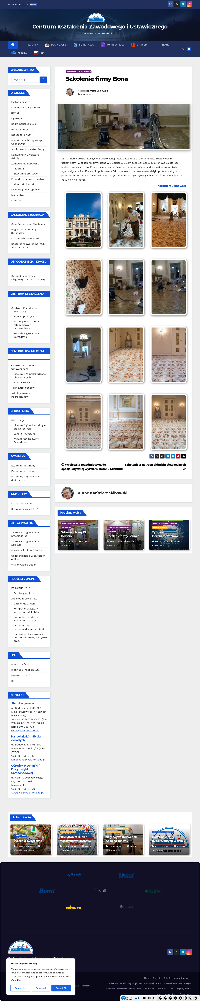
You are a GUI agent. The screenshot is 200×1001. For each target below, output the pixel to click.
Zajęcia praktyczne (25, 316)
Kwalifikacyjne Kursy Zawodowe (167, 519)
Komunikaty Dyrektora (163, 832)
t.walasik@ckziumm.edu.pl (27, 792)
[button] (183, 48)
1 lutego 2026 (163, 846)
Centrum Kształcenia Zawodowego (173, 983)
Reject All (41, 988)
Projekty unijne (183, 989)
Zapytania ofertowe (26, 173)
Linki (171, 989)
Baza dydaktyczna (22, 129)
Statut (15, 112)
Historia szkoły (20, 101)
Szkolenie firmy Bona (97, 78)
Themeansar (86, 986)
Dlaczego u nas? (21, 134)
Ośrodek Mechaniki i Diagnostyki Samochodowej (130, 983)
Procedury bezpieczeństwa (28, 179)
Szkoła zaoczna (160, 527)
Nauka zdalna (170, 994)
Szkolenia (66, 527)
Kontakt (16, 200)
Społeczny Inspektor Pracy (27, 149)
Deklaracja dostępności (25, 189)
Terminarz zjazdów (23, 387)
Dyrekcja (16, 118)
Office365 (142, 45)
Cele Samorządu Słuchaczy (28, 224)
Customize (20, 988)
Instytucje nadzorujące (25, 669)
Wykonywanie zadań (23, 564)
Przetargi (19, 168)
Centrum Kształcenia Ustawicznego (123, 989)
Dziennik (32, 45)
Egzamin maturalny (23, 465)
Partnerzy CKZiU (21, 675)
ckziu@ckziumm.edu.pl (25, 730)
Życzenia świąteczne (28, 841)
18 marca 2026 (71, 846)
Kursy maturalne (21, 503)
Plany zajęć (58, 45)
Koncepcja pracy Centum (26, 107)
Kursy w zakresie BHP (24, 508)
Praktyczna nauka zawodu (79, 72)
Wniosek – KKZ (115, 45)
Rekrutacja (86, 45)
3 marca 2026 (117, 846)
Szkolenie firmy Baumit (123, 536)
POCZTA (22, 53)
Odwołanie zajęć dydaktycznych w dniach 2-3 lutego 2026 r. (169, 841)
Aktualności (20, 836)
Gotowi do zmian (24, 603)
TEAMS (165, 45)
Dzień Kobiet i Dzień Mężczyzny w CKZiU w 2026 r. (75, 841)
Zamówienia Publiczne (25, 163)
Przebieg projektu (24, 593)
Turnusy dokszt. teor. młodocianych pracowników (27, 325)
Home (147, 978)
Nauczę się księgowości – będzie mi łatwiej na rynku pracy (30, 637)
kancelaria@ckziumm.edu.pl (28, 759)
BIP (42, 53)
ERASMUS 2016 (20, 588)
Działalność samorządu (25, 238)
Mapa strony (19, 195)
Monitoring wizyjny (25, 184)
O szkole (157, 978)
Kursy (158, 994)
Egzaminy (161, 989)
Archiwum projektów (24, 598)
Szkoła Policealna (24, 382)
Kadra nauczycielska (24, 123)
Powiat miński (20, 664)
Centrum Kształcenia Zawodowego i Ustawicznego (100, 26)
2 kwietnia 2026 (26, 846)
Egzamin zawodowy (23, 471)
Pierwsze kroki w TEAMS (26, 550)
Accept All (61, 988)
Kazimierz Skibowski (96, 90)
